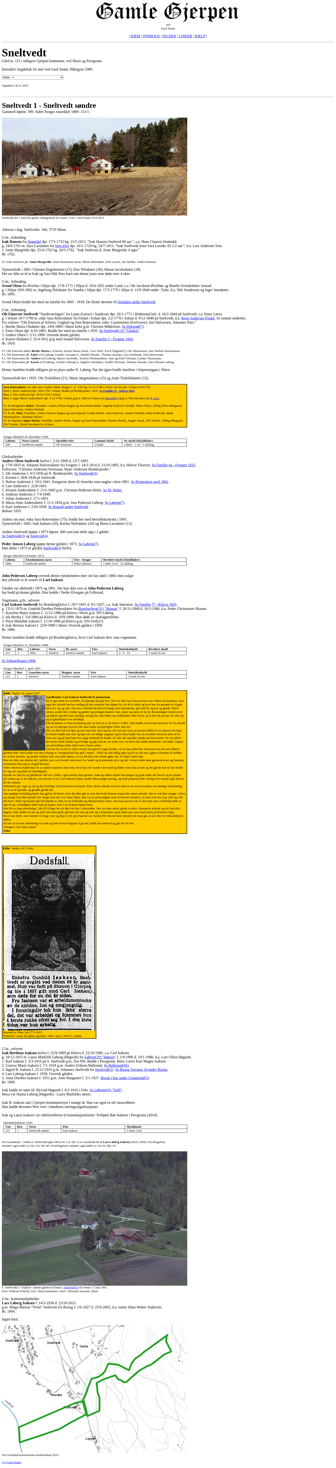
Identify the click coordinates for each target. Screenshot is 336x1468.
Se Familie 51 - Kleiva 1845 (117, 391)
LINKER (185, 36)
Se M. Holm (112, 490)
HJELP (200, 36)
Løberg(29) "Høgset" (100, 1057)
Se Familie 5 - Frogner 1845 (112, 339)
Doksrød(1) (112, 398)
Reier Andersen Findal (198, 318)
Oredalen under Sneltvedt (136, 302)
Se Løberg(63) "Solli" (106, 1090)
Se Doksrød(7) (133, 326)
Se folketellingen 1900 (18, 661)
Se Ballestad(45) (116, 1065)
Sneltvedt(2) (52, 548)
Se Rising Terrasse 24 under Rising (141, 1070)
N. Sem (154, 398)
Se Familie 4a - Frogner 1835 (173, 465)
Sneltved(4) (39, 536)
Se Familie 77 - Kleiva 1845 (156, 604)
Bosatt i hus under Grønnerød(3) (125, 1078)
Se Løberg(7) (114, 503)
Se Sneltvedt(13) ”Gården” (119, 331)
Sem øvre (62, 246)
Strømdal (34, 242)
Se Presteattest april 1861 (149, 482)
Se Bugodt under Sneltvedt (68, 507)
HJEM (135, 36)
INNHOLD (151, 36)
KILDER (169, 36)
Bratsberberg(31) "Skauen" (98, 609)
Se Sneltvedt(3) (85, 473)
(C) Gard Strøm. (12, 1462)
